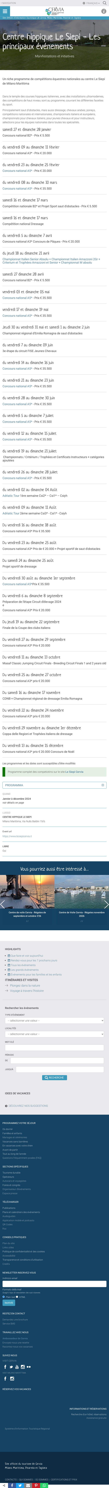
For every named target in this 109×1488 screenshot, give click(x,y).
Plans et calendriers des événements (21, 1212)
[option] (27, 900)
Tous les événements (22, 965)
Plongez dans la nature (25, 985)
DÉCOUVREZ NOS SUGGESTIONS (28, 1105)
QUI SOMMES (26, 1479)
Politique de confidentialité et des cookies (24, 1251)
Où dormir (8, 1129)
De (6, 1060)
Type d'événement (15, 1015)
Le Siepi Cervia (74, 771)
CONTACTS (11, 1479)
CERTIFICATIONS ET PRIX (64, 1479)
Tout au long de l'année (14, 1153)
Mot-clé (9, 1042)
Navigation (9, 3)
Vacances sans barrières (15, 1141)
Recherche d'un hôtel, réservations (88, 1414)
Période (9, 1055)
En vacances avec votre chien (18, 1145)
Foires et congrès (11, 1185)
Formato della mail (22, 1291)
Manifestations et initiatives (54, 56)
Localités (10, 1028)
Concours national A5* (17, 170)
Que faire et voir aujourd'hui (25, 955)
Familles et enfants (12, 1133)
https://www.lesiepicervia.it (17, 836)
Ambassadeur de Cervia (15, 1338)
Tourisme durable (11, 1172)
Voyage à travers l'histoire (27, 990)
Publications (9, 1208)
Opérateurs (8, 1177)
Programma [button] (14, 785)
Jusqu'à (9, 1069)
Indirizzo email (10, 1278)
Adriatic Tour (11, 495)
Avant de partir (10, 1149)
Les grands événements (24, 969)
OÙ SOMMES (41, 1479)
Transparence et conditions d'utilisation (23, 1259)
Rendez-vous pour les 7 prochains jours (34, 960)
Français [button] (93, 3)
